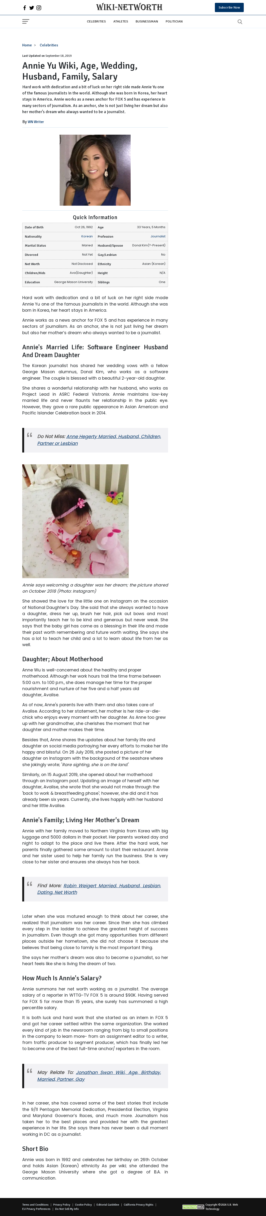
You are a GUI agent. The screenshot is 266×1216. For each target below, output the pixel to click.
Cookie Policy (83, 1205)
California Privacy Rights (138, 1205)
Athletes (120, 21)
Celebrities (96, 21)
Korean (87, 236)
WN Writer (36, 122)
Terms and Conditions (35, 1205)
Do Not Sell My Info (67, 1209)
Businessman (147, 21)
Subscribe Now (229, 7)
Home (27, 45)
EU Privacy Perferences (36, 1209)
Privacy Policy (61, 1205)
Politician (174, 21)
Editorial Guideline (108, 1205)
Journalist (158, 236)
